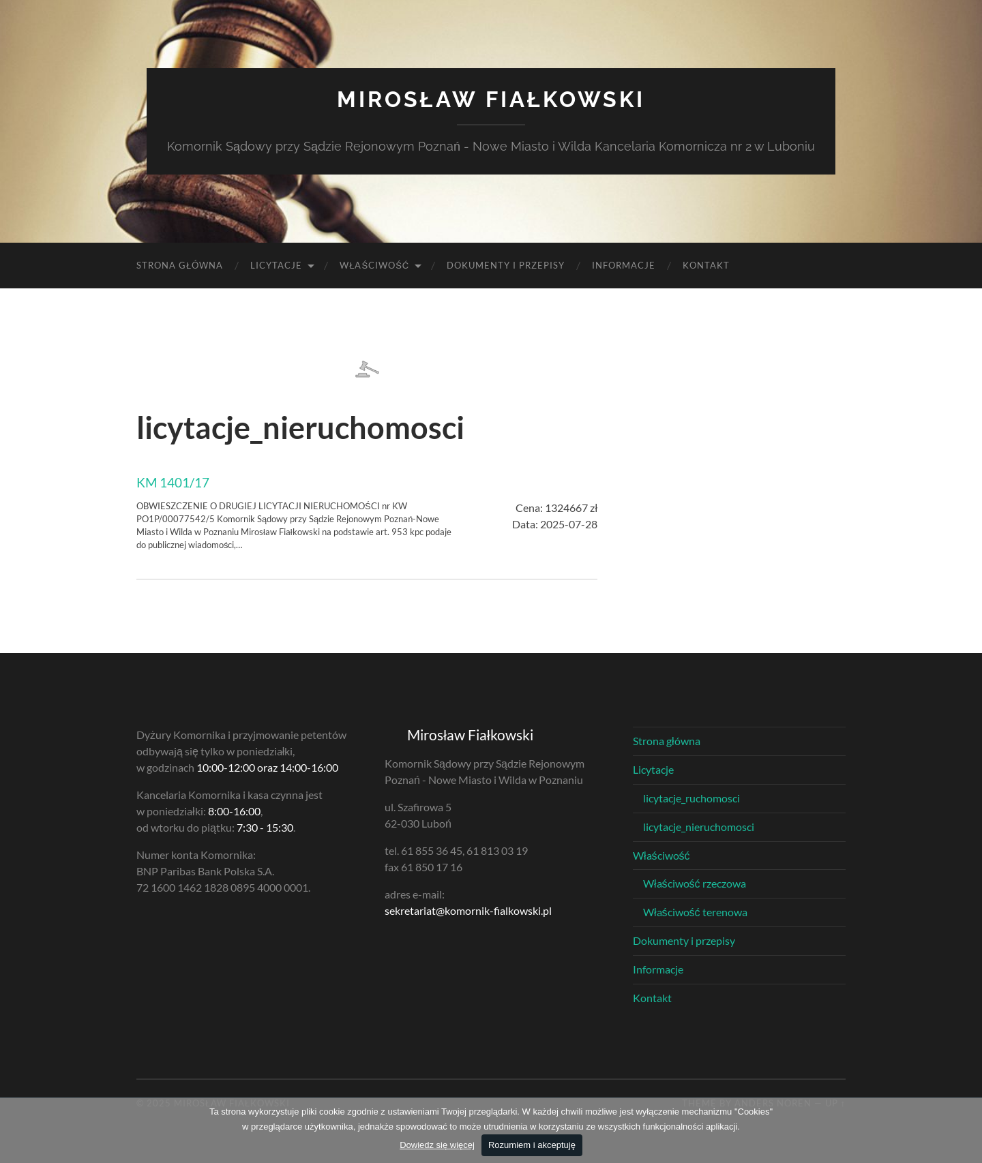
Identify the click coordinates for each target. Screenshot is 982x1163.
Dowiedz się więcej (437, 1145)
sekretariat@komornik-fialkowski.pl (468, 910)
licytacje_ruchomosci (691, 797)
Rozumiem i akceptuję (532, 1145)
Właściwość (374, 265)
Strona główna (179, 265)
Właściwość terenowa (695, 911)
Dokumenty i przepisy (506, 265)
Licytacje (276, 265)
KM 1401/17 (172, 482)
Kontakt (706, 265)
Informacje (623, 265)
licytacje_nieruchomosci (698, 826)
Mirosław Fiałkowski (491, 99)
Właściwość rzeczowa (694, 883)
